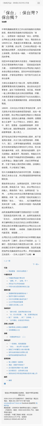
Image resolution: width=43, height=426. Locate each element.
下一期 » (36, 264)
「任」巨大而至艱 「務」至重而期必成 (23, 314)
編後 (10, 380)
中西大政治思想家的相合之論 (19, 286)
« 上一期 (7, 261)
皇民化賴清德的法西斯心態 (18, 352)
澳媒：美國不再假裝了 (17, 365)
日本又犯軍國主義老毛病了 (18, 299)
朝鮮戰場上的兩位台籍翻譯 (18, 327)
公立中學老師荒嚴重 (16, 302)
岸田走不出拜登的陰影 (17, 284)
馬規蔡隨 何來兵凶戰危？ (18, 271)
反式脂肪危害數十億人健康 (18, 368)
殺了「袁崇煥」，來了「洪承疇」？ (21, 317)
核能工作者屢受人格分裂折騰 (19, 349)
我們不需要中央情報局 (17, 296)
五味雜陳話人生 (14, 330)
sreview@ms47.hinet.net (13, 403)
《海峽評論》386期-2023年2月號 (15, 3)
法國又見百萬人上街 (16, 305)
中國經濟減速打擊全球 (17, 278)
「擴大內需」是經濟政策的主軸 (20, 312)
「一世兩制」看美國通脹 (17, 344)
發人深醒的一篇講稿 (16, 362)
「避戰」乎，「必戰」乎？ (18, 281)
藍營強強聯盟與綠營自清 (17, 355)
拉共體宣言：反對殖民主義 (18, 370)
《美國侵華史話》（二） (17, 337)
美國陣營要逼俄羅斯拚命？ (18, 293)
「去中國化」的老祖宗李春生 (19, 320)
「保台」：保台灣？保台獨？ (19, 346)
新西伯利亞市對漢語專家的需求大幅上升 (23, 373)
